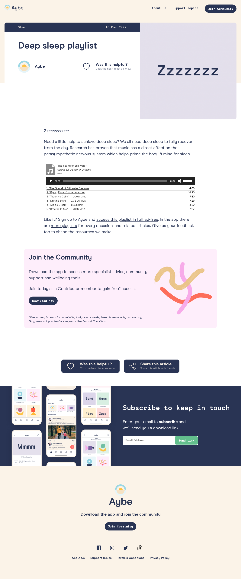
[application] (120, 181)
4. (66, 201)
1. (68, 188)
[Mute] (180, 181)
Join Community (220, 9)
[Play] (51, 181)
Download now (43, 301)
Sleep (22, 27)
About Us (159, 8)
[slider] (115, 181)
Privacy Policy (159, 557)
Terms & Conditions (130, 557)
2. (66, 192)
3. (66, 196)
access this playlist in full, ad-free (127, 220)
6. (66, 209)
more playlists (64, 226)
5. (65, 205)
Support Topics (185, 8)
